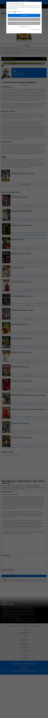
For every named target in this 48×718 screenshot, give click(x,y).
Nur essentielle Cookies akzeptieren (24, 23)
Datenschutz (37, 29)
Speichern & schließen (24, 19)
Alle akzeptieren (24, 15)
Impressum (32, 29)
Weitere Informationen (24, 26)
